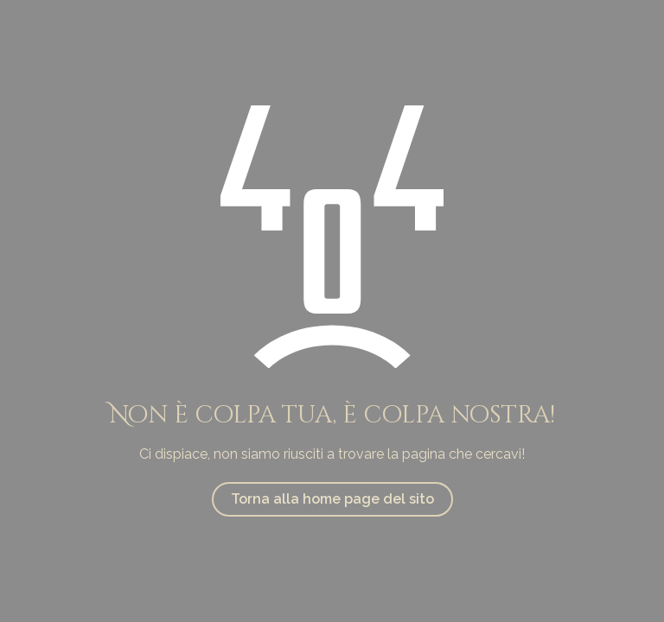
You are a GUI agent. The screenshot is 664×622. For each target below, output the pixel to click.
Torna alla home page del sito (332, 499)
